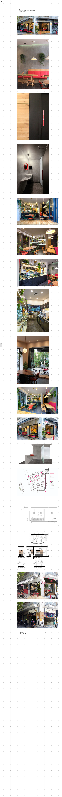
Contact (8, 144)
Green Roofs (9, 142)
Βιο (7, 143)
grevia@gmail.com (10, 697)
